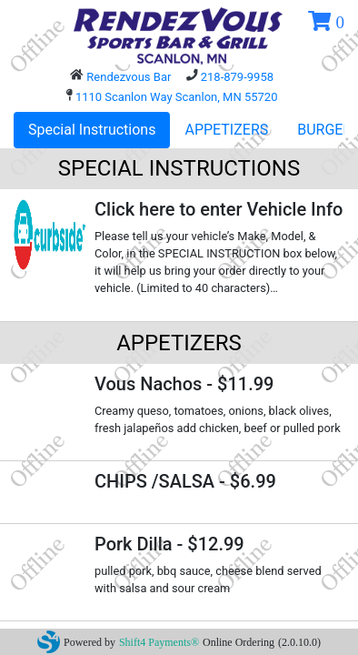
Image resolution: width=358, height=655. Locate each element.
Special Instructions (91, 129)
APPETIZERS (226, 129)
